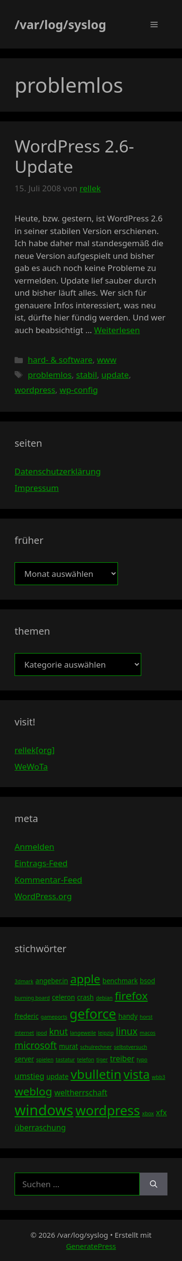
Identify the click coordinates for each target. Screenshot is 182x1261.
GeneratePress (91, 1246)
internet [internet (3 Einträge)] (24, 1032)
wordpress (35, 389)
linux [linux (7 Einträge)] (127, 1031)
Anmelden (34, 846)
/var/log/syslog (60, 24)
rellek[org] (34, 750)
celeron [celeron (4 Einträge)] (63, 997)
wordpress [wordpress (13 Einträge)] (107, 1110)
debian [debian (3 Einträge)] (104, 997)
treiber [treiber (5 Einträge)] (122, 1058)
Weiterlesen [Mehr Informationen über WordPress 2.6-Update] (117, 330)
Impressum (37, 487)
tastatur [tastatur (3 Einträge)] (65, 1059)
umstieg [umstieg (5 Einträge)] (29, 1076)
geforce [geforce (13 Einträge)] (92, 1014)
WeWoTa (31, 766)
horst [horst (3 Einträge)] (146, 1016)
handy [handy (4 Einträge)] (128, 1016)
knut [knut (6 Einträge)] (58, 1031)
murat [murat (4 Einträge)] (68, 1046)
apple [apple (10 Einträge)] (85, 979)
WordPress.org (43, 896)
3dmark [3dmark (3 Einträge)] (24, 981)
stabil (86, 374)
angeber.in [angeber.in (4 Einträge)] (51, 980)
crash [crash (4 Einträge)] (85, 997)
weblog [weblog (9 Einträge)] (33, 1091)
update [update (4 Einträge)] (57, 1076)
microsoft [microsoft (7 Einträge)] (36, 1045)
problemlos (50, 374)
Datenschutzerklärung (58, 471)
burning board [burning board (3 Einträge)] (32, 997)
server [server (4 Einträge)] (24, 1058)
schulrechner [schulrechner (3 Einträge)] (96, 1046)
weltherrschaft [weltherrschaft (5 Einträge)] (80, 1092)
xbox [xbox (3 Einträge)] (148, 1113)
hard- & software (60, 359)
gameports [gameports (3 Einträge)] (54, 1016)
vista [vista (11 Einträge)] (136, 1074)
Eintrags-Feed (41, 863)
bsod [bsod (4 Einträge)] (147, 980)
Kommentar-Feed (48, 879)
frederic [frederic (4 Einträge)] (26, 1016)
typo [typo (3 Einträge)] (142, 1059)
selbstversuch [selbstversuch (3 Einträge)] (131, 1046)
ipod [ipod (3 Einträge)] (41, 1032)
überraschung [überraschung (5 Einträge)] (40, 1127)
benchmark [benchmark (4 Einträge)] (120, 980)
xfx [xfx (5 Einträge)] (161, 1112)
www (106, 359)
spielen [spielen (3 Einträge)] (44, 1059)
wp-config (79, 389)
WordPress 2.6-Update (74, 156)
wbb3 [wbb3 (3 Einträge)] (158, 1077)
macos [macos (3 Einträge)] (148, 1032)
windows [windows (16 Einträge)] (44, 1110)
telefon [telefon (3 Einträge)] (85, 1059)
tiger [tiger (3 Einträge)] (102, 1059)
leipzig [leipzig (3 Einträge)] (106, 1032)
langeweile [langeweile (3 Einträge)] (83, 1032)
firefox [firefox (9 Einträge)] (131, 995)
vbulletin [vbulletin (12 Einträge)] (96, 1074)
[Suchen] (153, 1184)
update (115, 374)
